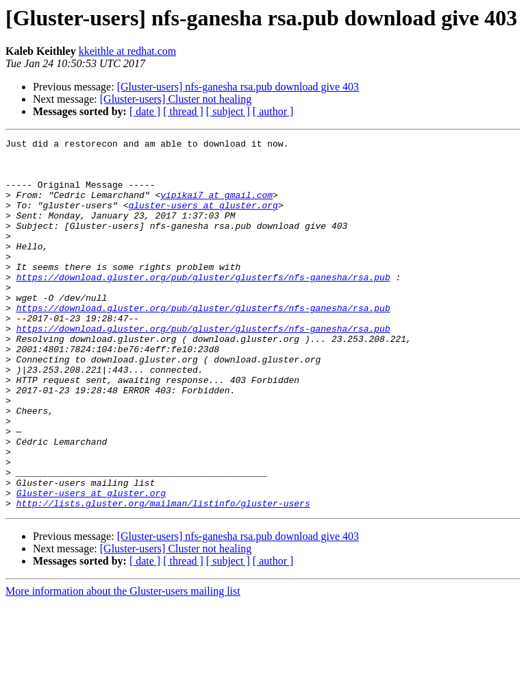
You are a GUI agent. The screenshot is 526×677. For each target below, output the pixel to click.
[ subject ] (228, 111)
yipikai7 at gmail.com (216, 207)
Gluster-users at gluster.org (91, 564)
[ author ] (273, 111)
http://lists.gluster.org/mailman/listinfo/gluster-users (163, 577)
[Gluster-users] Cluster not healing (175, 99)
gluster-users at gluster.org (202, 219)
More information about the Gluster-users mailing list (122, 665)
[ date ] (144, 111)
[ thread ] (183, 111)
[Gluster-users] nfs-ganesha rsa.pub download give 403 (238, 87)
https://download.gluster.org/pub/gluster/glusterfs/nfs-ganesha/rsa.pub (203, 305)
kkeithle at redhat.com (128, 51)
